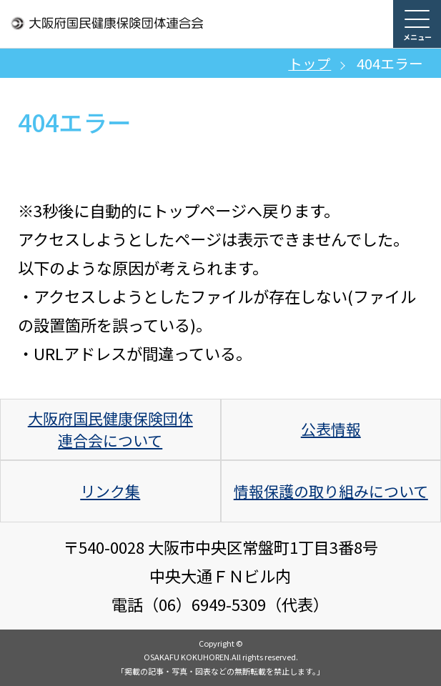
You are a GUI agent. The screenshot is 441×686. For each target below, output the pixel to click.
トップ (309, 63)
